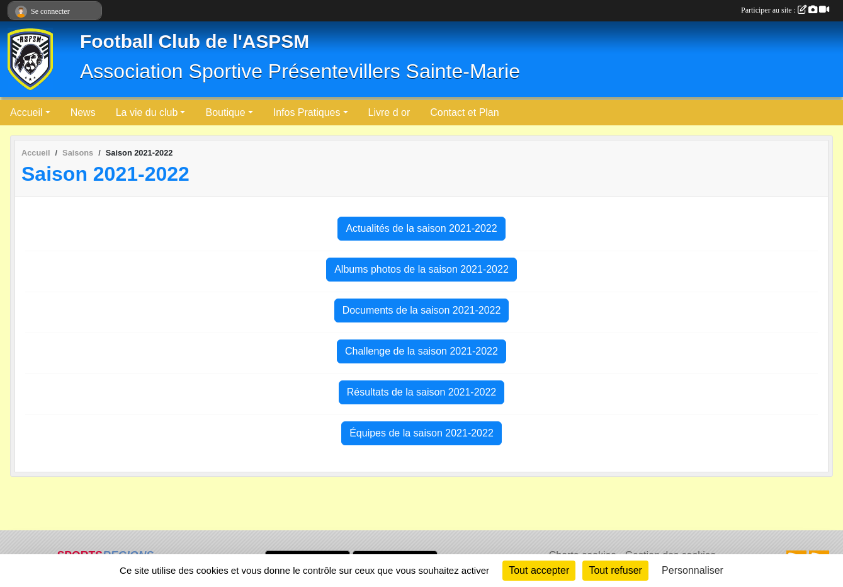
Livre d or (389, 112)
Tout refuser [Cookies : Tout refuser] (615, 570)
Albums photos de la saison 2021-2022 (421, 269)
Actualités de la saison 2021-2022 (421, 228)
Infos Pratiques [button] (307, 112)
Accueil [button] (26, 112)
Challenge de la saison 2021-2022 (421, 351)
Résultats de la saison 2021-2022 (422, 392)
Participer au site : (785, 10)
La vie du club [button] (147, 112)
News (83, 112)
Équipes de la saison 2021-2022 (421, 433)
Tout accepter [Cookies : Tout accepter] (539, 570)
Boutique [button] (225, 112)
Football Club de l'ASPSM (194, 41)
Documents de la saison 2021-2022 (421, 310)
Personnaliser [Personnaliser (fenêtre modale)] (692, 570)
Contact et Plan (464, 112)
